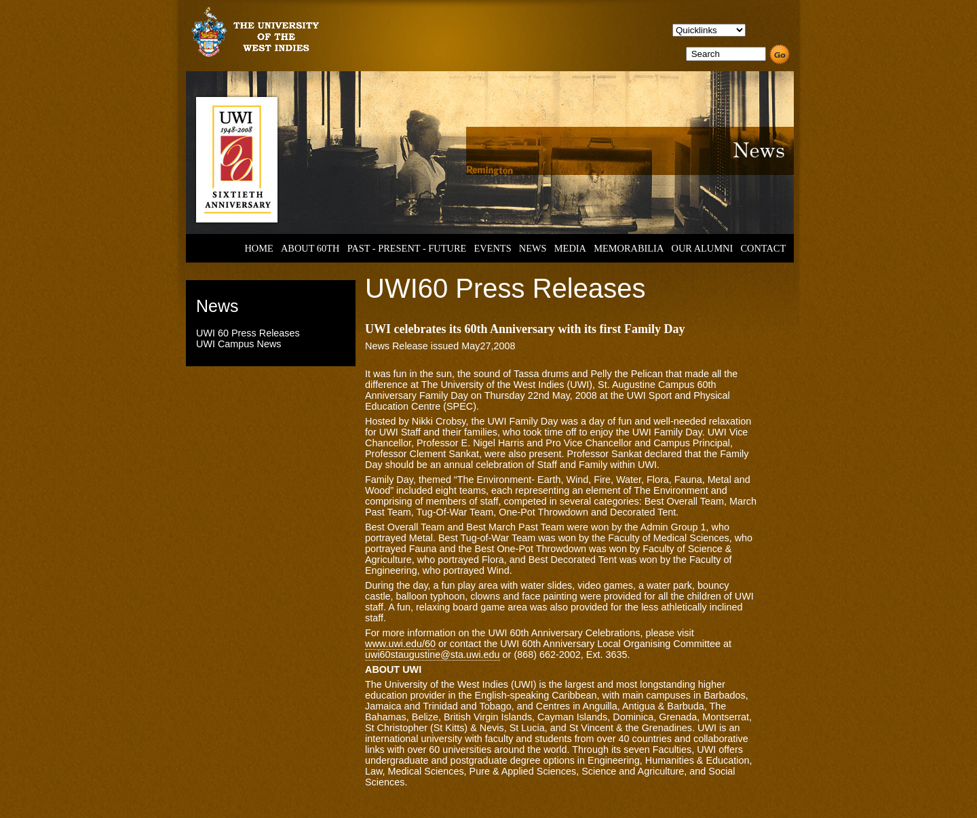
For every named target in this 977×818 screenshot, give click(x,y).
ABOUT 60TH (310, 248)
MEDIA (570, 248)
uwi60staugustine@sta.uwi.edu (432, 654)
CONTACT (763, 248)
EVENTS (492, 248)
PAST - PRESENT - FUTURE (407, 248)
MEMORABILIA (629, 248)
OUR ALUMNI (702, 248)
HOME (258, 248)
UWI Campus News (239, 343)
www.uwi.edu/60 (400, 643)
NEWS (533, 248)
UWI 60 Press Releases (248, 333)
